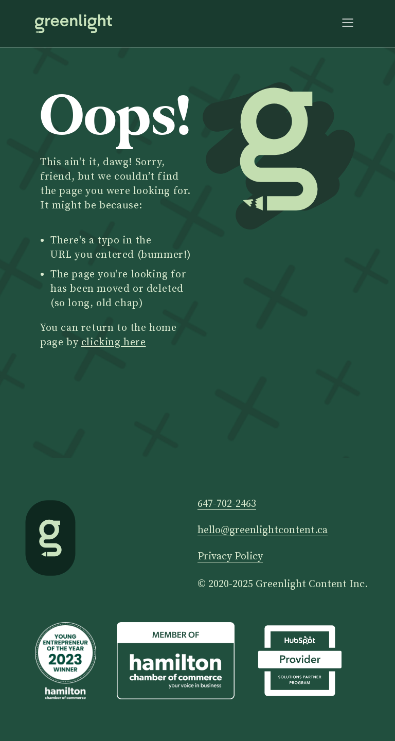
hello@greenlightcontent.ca (263, 530)
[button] (347, 23)
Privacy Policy (230, 557)
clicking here (113, 342)
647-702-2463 (227, 504)
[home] (73, 23)
